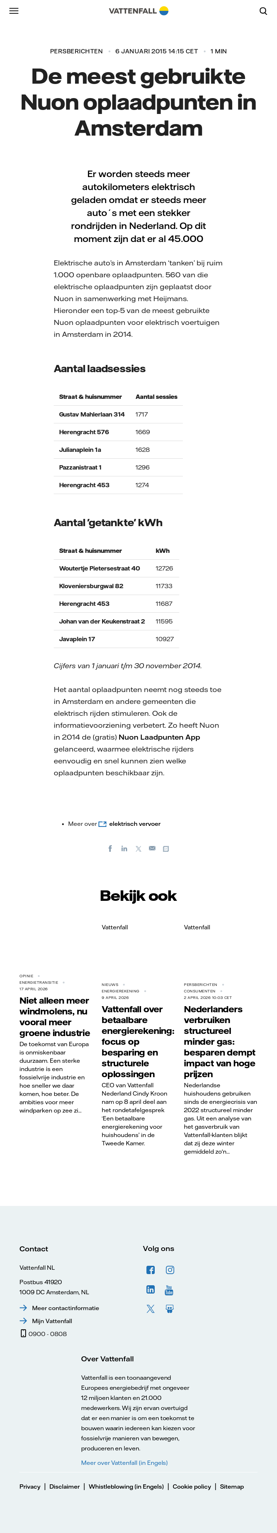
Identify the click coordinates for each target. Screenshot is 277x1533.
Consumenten (200, 991)
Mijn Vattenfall (52, 1321)
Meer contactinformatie (65, 1308)
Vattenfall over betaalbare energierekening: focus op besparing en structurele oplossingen (138, 1041)
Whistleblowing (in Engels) (126, 1486)
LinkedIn (151, 1290)
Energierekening (121, 991)
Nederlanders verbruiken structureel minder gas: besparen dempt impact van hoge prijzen (219, 1041)
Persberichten (76, 51)
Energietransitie (38, 982)
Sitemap (232, 1486)
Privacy (29, 1486)
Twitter (151, 1309)
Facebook (151, 1270)
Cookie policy (192, 1486)
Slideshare (170, 1309)
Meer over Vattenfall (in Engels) (124, 1462)
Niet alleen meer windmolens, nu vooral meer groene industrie (54, 1016)
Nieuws (110, 984)
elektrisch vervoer (135, 823)
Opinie (26, 976)
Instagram (170, 1270)
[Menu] (14, 11)
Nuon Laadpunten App (159, 736)
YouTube (170, 1290)
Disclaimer (64, 1486)
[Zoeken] (266, 11)
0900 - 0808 (47, 1334)
